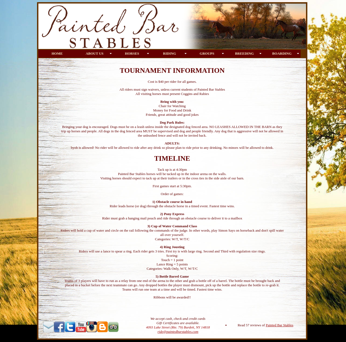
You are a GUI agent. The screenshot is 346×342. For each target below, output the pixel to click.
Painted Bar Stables (279, 325)
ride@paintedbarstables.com (178, 332)
